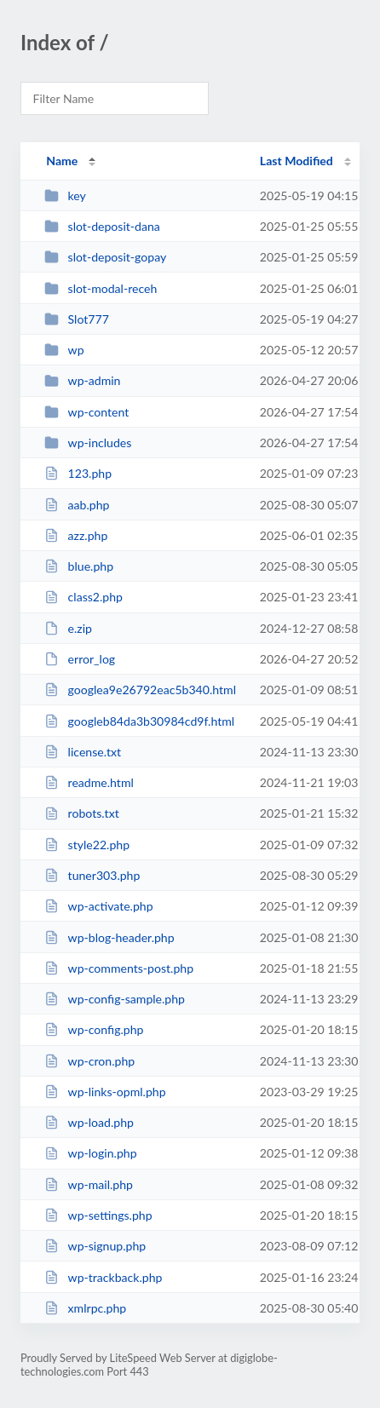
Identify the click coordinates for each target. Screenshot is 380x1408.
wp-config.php (93, 1029)
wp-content (86, 412)
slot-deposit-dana (102, 226)
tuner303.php (92, 875)
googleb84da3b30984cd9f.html (139, 721)
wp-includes (87, 442)
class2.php (83, 596)
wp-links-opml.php (104, 1091)
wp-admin (82, 380)
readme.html (89, 782)
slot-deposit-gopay (105, 257)
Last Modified (296, 160)
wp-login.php (90, 1153)
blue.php (78, 566)
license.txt (82, 751)
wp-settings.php (98, 1215)
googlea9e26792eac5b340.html (140, 689)
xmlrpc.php (85, 1308)
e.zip (68, 628)
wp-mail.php (88, 1184)
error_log (79, 659)
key (65, 195)
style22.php (87, 844)
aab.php (76, 504)
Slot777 (76, 319)
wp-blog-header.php (109, 937)
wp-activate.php (98, 906)
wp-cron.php (89, 1061)
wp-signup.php (95, 1245)
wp (63, 349)
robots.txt (81, 813)
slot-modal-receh (100, 288)
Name (62, 160)
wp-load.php (89, 1122)
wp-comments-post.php (118, 968)
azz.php (75, 535)
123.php (78, 473)
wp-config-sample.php (114, 998)
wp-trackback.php (103, 1277)
